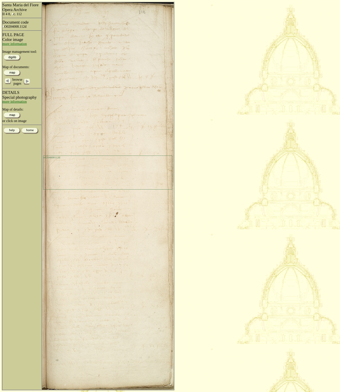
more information (14, 44)
